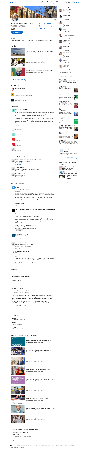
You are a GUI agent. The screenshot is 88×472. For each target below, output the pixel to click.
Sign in (75, 2)
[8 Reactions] (60, 122)
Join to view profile (17, 32)
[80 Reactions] (61, 130)
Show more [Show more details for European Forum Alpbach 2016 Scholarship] (16, 308)
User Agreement (29, 445)
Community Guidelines (14, 447)
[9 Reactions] (60, 106)
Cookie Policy (53, 445)
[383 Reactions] (61, 137)
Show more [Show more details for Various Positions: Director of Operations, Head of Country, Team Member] (19, 230)
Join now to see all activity (18, 79)
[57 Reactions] (61, 115)
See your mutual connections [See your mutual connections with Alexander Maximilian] (22, 28)
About (18, 445)
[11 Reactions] (60, 98)
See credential (19, 164)
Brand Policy (65, 445)
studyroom (17, 187)
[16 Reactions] (61, 145)
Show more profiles (64, 72)
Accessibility (23, 445)
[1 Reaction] (60, 83)
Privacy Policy (35, 445)
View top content (69, 157)
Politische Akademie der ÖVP (22, 175)
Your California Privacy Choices (44, 445)
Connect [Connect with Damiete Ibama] (66, 19)
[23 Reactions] (61, 91)
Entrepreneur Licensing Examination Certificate (28, 159)
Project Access (18, 211)
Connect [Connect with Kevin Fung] (66, 25)
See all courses (63, 181)
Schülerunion (18, 252)
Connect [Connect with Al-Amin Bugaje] (66, 44)
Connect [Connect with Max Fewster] (66, 38)
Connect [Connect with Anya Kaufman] (66, 31)
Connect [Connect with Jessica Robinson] (66, 56)
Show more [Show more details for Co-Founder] (19, 205)
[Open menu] (55, 19)
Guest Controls (71, 445)
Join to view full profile (19, 440)
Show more (19, 125)
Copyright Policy (59, 445)
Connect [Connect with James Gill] (66, 62)
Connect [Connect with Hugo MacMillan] (66, 13)
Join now (68, 2)
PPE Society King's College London (23, 236)
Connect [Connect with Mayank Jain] (66, 50)
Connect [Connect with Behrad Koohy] (66, 68)
